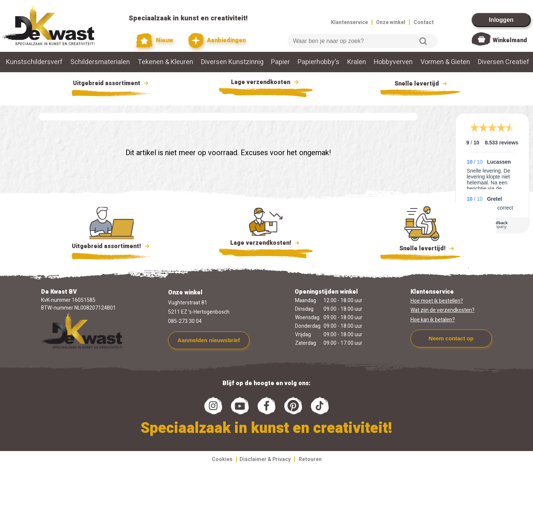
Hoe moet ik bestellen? (436, 301)
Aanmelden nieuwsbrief (209, 340)
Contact (423, 22)
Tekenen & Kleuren (165, 62)
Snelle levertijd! (421, 247)
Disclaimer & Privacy (265, 459)
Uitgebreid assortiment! (111, 246)
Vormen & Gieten (445, 62)
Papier (280, 62)
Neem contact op (451, 338)
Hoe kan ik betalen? (432, 320)
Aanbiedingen (217, 40)
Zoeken (423, 41)
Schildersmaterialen (100, 62)
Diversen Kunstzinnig (232, 62)
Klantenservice (349, 22)
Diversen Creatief (503, 62)
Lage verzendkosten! (266, 244)
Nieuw (154, 40)
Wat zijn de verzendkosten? (442, 310)
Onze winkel (390, 22)
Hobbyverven (393, 62)
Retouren (310, 459)
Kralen (356, 62)
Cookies (222, 459)
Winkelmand (510, 40)
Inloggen (501, 20)
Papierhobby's (318, 62)
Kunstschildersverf (34, 62)
